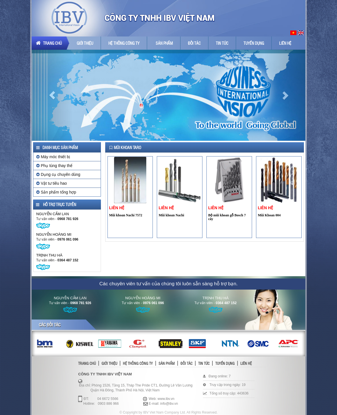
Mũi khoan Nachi (171, 215)
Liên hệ (285, 43)
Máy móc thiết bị (53, 156)
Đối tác (194, 43)
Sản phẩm (164, 43)
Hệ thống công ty (123, 43)
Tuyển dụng (253, 43)
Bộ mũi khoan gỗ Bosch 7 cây (227, 217)
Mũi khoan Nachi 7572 (125, 215)
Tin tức (222, 43)
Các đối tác (49, 324)
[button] (52, 95)
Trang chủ (49, 43)
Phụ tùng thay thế (54, 165)
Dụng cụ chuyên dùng (58, 174)
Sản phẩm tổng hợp (56, 192)
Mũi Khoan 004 (269, 215)
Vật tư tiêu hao (51, 183)
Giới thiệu (85, 43)
